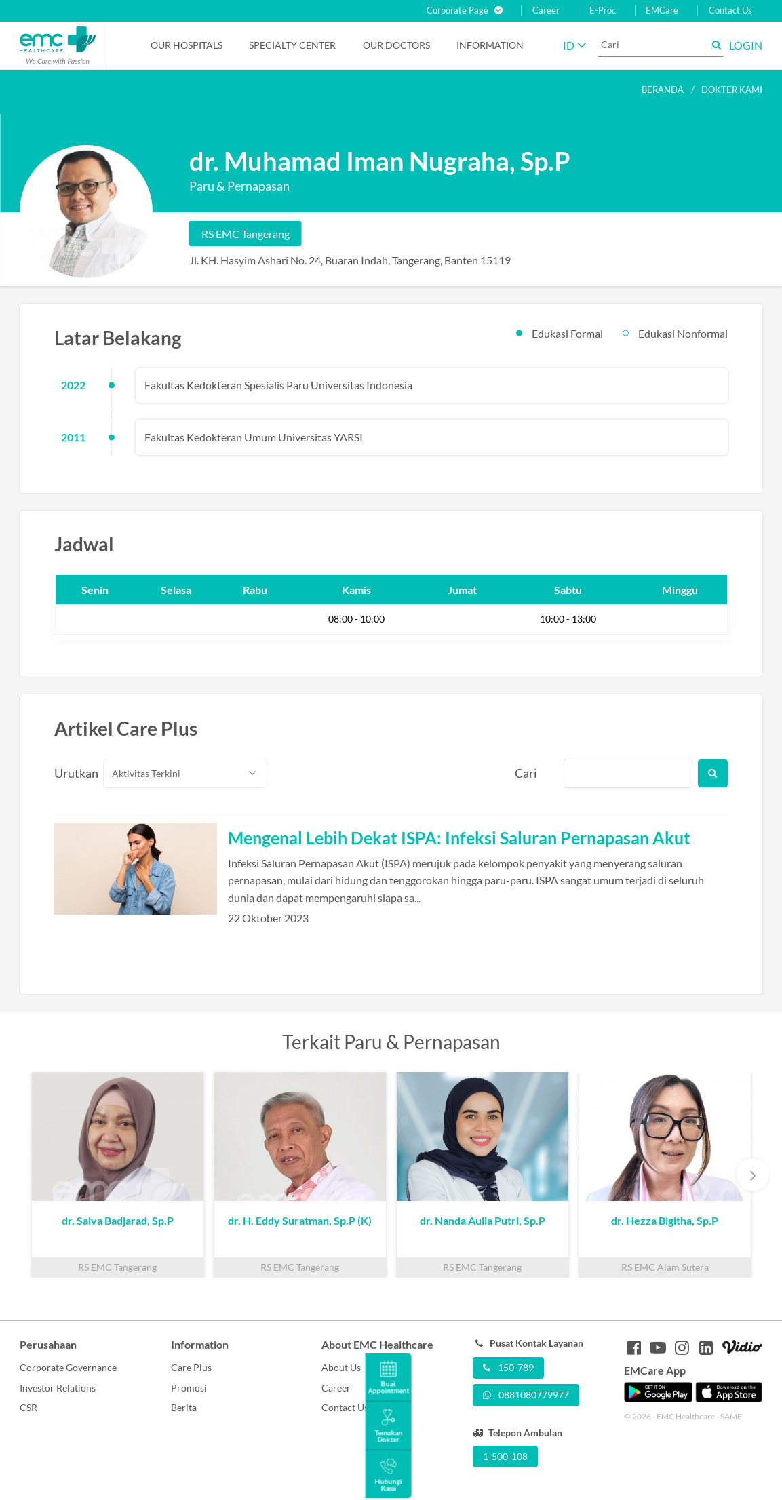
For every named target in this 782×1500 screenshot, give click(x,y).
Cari (526, 773)
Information (490, 45)
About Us (341, 1367)
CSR (28, 1407)
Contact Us (730, 10)
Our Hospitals (186, 45)
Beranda (663, 89)
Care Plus (191, 1367)
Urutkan (71, 773)
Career (546, 10)
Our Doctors (396, 45)
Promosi (189, 1388)
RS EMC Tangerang (245, 233)
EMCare (662, 10)
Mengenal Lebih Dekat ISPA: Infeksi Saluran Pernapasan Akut (459, 837)
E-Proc (602, 10)
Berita (184, 1407)
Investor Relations (58, 1388)
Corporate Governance (68, 1367)
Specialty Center (292, 45)
